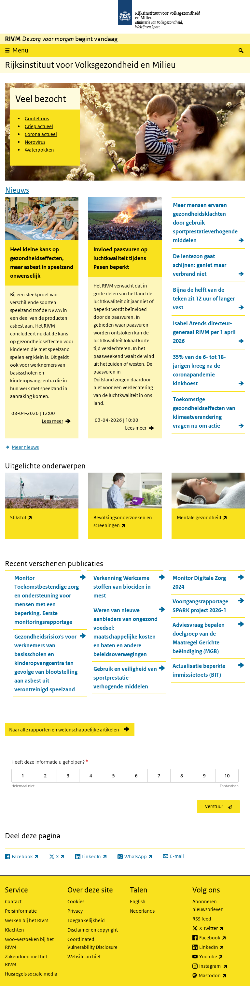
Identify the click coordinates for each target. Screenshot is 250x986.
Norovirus (35, 142)
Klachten (14, 928)
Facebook (222, 936)
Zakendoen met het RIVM (26, 958)
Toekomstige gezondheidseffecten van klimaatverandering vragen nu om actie (204, 411)
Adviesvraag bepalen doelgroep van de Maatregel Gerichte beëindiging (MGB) (199, 636)
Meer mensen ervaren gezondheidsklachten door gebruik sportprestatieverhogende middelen (205, 221)
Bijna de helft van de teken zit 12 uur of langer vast (204, 297)
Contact (13, 899)
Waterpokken (39, 150)
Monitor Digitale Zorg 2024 (199, 580)
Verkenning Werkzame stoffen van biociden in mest (122, 584)
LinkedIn (222, 945)
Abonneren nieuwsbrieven (208, 903)
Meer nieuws (25, 446)
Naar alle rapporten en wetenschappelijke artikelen (64, 727)
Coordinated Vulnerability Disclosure (92, 941)
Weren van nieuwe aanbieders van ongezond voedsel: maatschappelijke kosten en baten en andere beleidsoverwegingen (125, 629)
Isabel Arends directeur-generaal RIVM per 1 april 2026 (204, 331)
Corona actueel (41, 134)
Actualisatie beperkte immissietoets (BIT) (199, 668)
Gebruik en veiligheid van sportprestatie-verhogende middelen (125, 675)
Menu (20, 50)
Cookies (75, 899)
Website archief (84, 954)
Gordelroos (37, 118)
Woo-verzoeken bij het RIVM (29, 941)
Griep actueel (39, 126)
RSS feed (201, 917)
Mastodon (222, 974)
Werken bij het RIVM (27, 918)
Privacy (75, 909)
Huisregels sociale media (31, 972)
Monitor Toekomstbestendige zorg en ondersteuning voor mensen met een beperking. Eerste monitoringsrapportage (46, 597)
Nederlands (142, 909)
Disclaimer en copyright (92, 928)
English (138, 899)
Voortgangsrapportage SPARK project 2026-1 (200, 603)
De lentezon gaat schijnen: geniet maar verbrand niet (199, 264)
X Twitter (222, 926)
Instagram (222, 964)
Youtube (222, 955)
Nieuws (17, 188)
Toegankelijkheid (86, 918)
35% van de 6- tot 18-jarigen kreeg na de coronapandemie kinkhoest (199, 369)
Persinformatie (21, 909)
